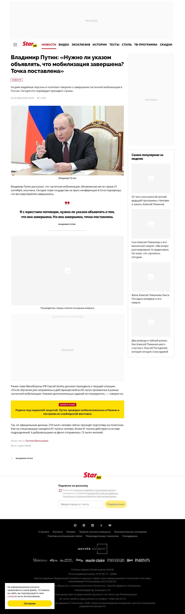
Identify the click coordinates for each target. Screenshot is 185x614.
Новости (49, 44)
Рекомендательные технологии (102, 536)
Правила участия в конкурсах (94, 532)
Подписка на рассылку (73, 485)
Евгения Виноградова (37, 441)
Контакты (58, 532)
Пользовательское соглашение (130, 532)
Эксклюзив (81, 44)
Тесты (114, 44)
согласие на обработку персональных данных (94, 490)
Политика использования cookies (65, 536)
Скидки (166, 44)
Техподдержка (129, 536)
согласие (12, 596)
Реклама (70, 532)
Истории (100, 44)
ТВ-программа (145, 44)
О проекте (43, 532)
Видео (64, 44)
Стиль (127, 44)
